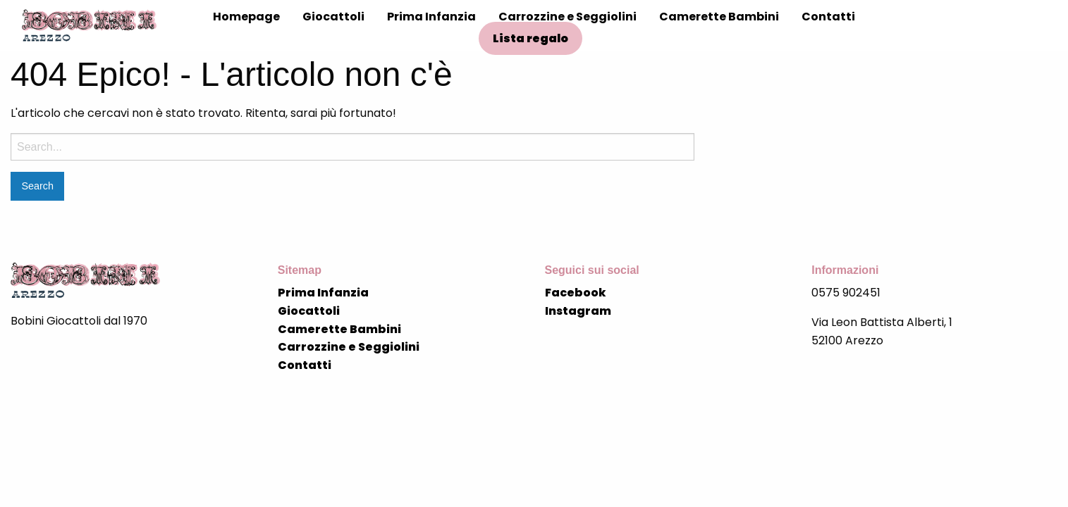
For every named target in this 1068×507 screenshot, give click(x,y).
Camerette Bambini (719, 16)
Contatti (828, 16)
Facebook (575, 292)
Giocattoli (333, 16)
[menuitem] (246, 17)
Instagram (578, 311)
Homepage (246, 16)
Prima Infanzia (431, 16)
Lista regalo (530, 38)
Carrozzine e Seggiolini (567, 16)
